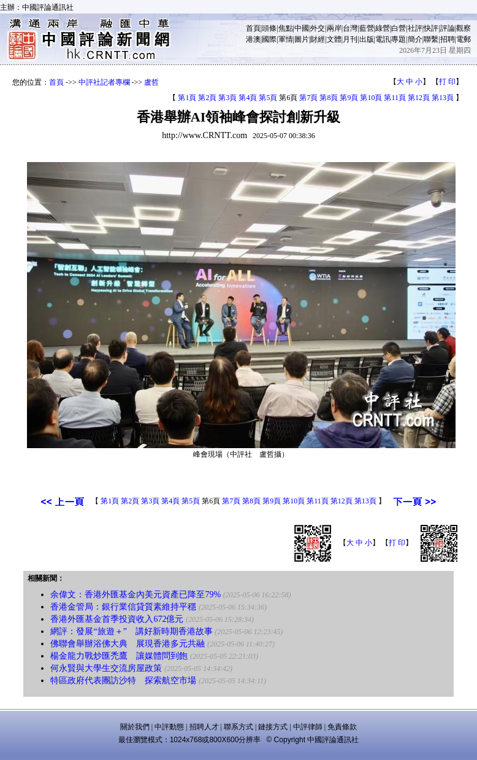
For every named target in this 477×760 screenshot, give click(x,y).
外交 (317, 28)
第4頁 (247, 97)
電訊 (382, 39)
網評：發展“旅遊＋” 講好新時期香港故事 (131, 631)
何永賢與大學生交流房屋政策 (106, 668)
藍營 (366, 28)
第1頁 (187, 97)
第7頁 (308, 97)
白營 (398, 28)
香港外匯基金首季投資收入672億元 (116, 619)
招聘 (447, 39)
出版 (366, 39)
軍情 (285, 39)
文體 (334, 39)
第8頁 (328, 97)
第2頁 (207, 97)
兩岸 (334, 28)
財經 (317, 39)
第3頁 (227, 97)
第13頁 (443, 97)
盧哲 (151, 82)
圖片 (301, 39)
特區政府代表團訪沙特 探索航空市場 (123, 680)
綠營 (382, 28)
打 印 (447, 81)
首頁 (253, 28)
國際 (269, 39)
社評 (415, 28)
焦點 (285, 28)
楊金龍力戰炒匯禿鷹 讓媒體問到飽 (119, 656)
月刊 (350, 39)
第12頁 (419, 97)
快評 (431, 28)
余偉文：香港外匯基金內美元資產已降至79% (135, 594)
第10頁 (371, 97)
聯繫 (431, 39)
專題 (398, 39)
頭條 (269, 28)
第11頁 (395, 97)
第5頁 (268, 97)
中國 (301, 28)
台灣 (350, 28)
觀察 (463, 28)
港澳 (253, 39)
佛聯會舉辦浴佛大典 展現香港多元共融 (127, 643)
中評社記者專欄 (104, 82)
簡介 (415, 39)
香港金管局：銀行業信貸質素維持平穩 (123, 606)
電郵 (463, 39)
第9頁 (349, 97)
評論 (447, 28)
